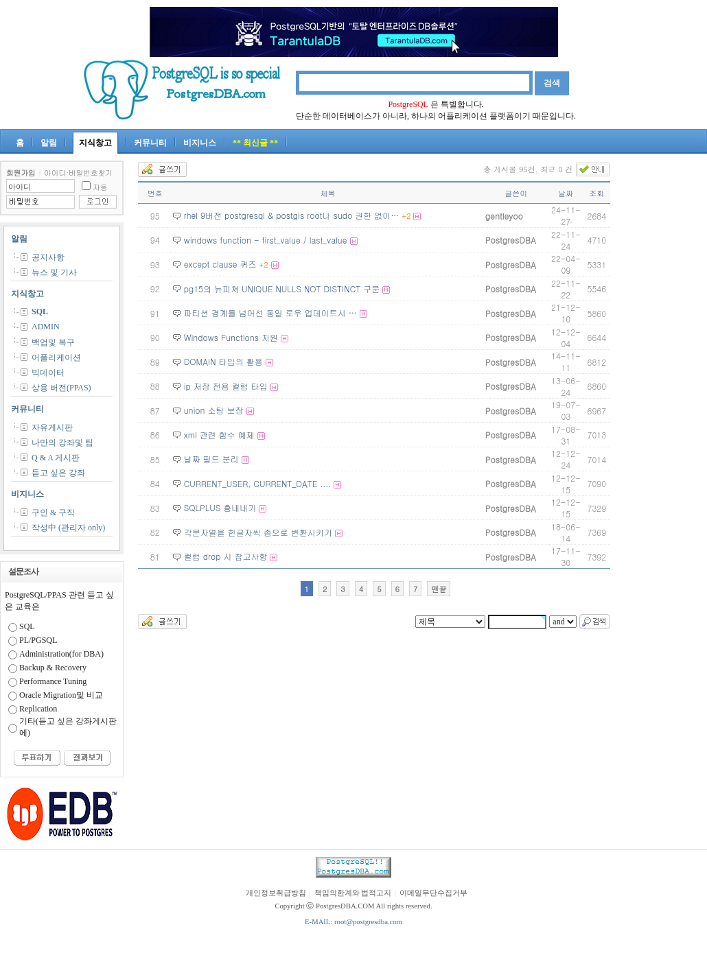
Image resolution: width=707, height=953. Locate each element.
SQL (40, 311)
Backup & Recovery (52, 667)
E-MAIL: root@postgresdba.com (353, 922)
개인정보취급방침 (276, 893)
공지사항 (48, 257)
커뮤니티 (150, 143)
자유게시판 (52, 427)
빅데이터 (48, 372)
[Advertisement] (666, 366)
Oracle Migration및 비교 (61, 695)
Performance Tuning (52, 681)
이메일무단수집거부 (433, 893)
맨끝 (438, 589)
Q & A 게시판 (56, 457)
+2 (406, 216)
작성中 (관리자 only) (68, 527)
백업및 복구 (53, 342)
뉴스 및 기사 (54, 272)
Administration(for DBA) (61, 654)
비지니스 (199, 143)
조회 (596, 193)
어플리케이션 (56, 357)
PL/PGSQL (38, 640)
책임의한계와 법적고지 (353, 893)
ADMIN (46, 326)
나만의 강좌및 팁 (62, 442)
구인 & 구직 (53, 512)
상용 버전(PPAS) (61, 387)
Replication (38, 709)
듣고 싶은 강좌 (58, 473)
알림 (48, 143)
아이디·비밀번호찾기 (78, 172)
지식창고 (95, 143)
